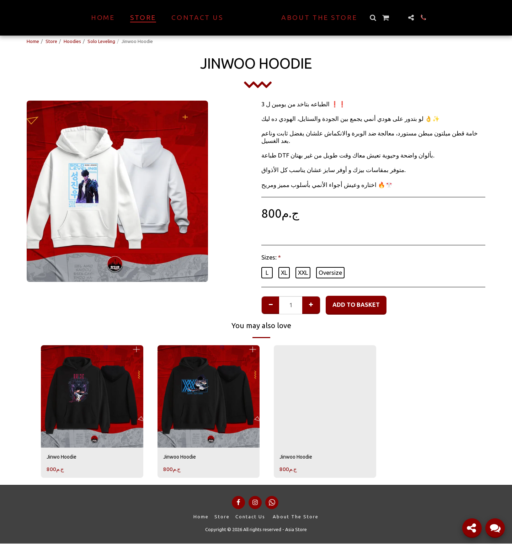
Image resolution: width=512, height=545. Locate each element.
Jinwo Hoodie (65, 457)
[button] (385, 17)
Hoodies (72, 41)
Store (51, 41)
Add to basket (356, 304)
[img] (92, 396)
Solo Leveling (101, 41)
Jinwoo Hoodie (183, 457)
